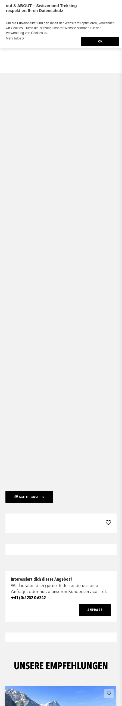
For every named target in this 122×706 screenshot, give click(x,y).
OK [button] (100, 41)
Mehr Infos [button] (15, 38)
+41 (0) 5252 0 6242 (28, 598)
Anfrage (94, 610)
